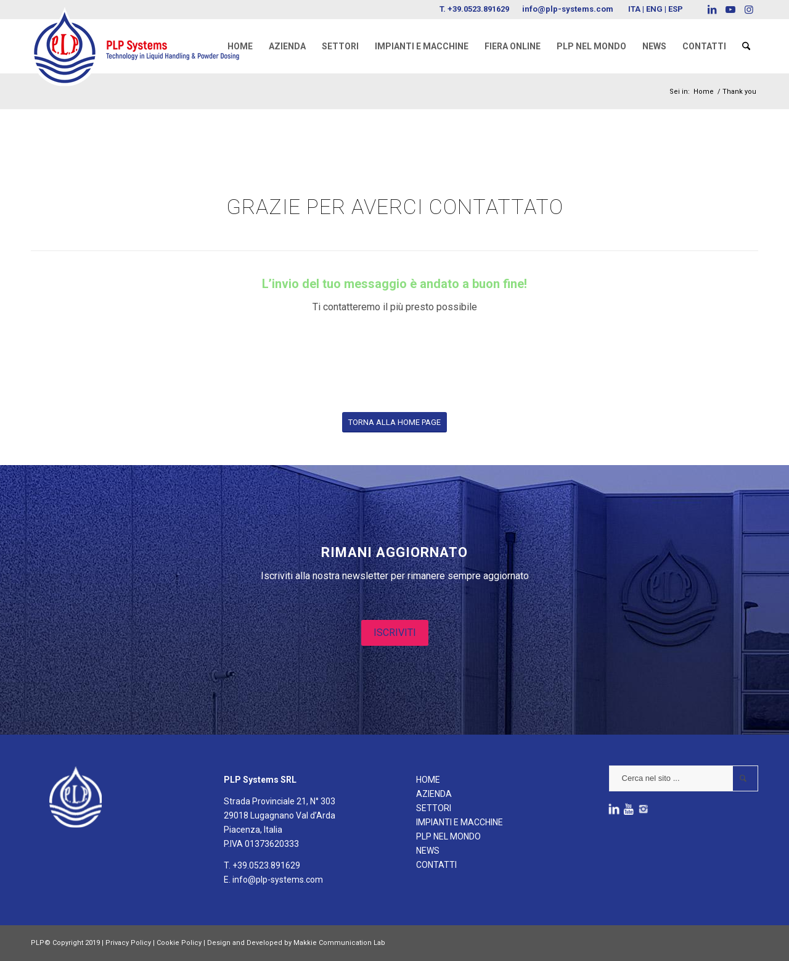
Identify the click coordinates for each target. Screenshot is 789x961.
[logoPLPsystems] (143, 34)
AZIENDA (434, 794)
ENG (654, 9)
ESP (675, 9)
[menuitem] (240, 46)
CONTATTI (436, 865)
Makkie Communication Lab (339, 943)
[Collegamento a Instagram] (749, 9)
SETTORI (433, 808)
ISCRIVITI (395, 632)
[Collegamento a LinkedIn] (712, 9)
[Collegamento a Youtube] (730, 9)
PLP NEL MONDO (448, 836)
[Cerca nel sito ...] (684, 778)
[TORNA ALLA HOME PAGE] (394, 422)
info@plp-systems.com (567, 9)
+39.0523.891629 (478, 9)
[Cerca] (746, 46)
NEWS (427, 851)
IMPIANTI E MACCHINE (459, 822)
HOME (428, 780)
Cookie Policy (179, 943)
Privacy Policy (128, 943)
